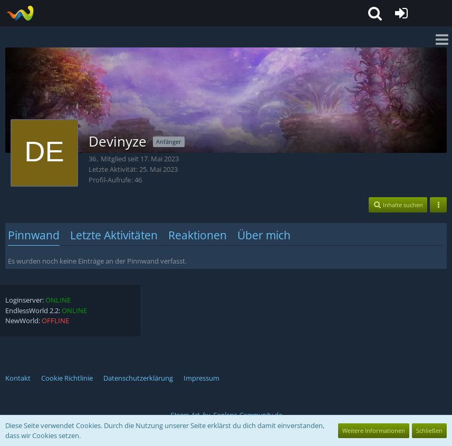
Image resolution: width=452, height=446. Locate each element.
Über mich (264, 235)
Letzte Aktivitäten (114, 235)
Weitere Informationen (373, 430)
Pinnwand (34, 235)
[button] (375, 13)
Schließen (429, 430)
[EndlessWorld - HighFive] (19, 13)
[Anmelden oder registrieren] (401, 13)
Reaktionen (197, 235)
